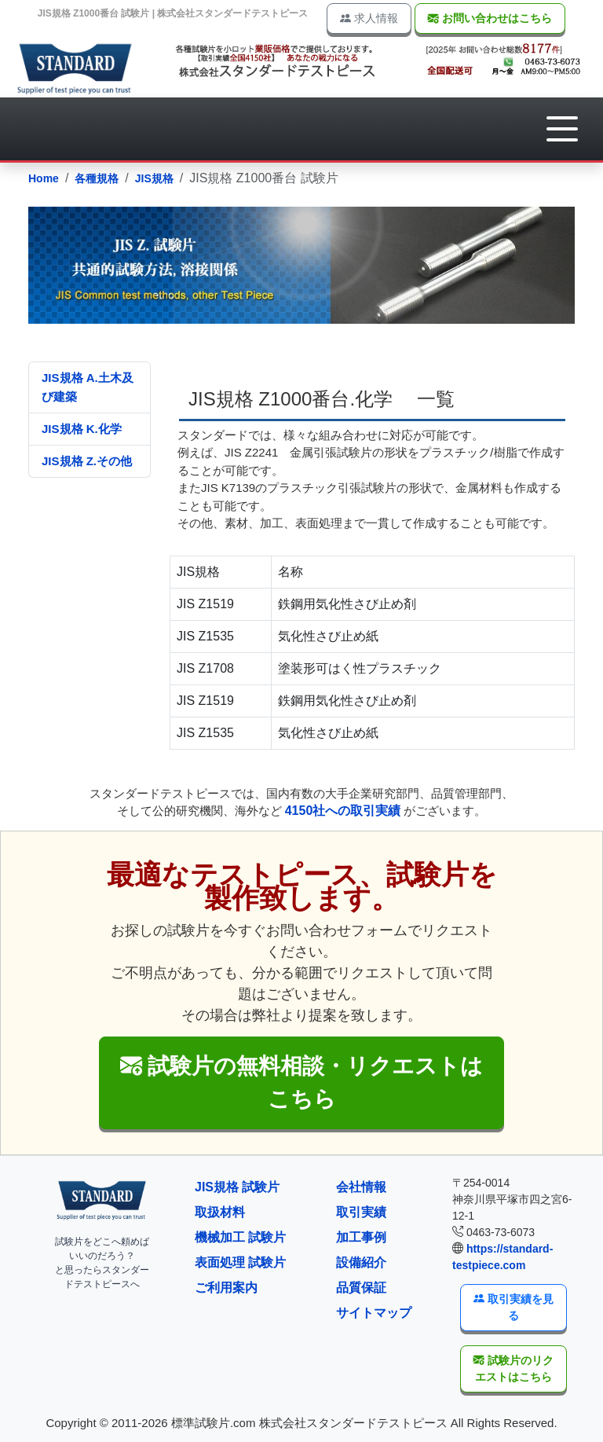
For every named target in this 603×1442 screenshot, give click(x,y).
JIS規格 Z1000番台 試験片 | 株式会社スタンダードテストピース (173, 13)
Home (43, 178)
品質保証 (361, 1287)
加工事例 (361, 1237)
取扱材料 (220, 1212)
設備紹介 (361, 1262)
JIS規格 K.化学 (82, 428)
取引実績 (361, 1212)
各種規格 (97, 178)
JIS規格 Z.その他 (87, 461)
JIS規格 (154, 178)
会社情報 (361, 1187)
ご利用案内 (226, 1287)
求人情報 (369, 18)
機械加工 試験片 (240, 1237)
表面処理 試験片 (240, 1262)
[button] (562, 128)
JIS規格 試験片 (237, 1187)
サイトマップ (373, 1312)
